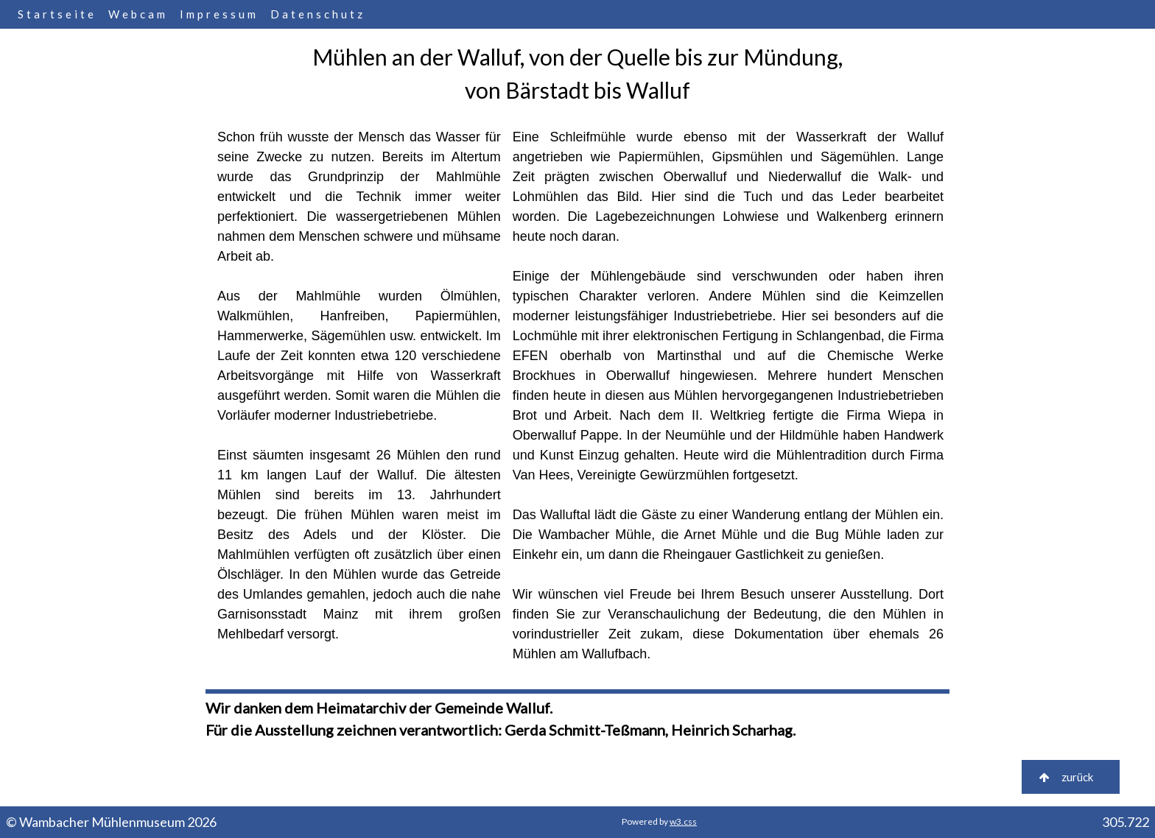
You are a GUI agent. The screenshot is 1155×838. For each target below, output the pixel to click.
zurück (1070, 777)
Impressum (219, 14)
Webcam (138, 14)
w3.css (683, 821)
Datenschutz (317, 14)
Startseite (57, 14)
